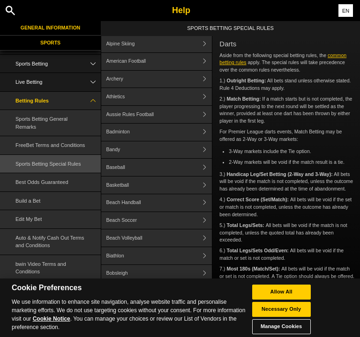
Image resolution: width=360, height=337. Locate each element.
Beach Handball (159, 203)
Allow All (281, 297)
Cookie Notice (51, 325)
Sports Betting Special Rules (48, 164)
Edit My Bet (28, 219)
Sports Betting (58, 64)
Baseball (159, 167)
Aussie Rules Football (159, 114)
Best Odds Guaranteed (41, 182)
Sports (50, 42)
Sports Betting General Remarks (41, 123)
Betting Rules (58, 101)
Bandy (159, 150)
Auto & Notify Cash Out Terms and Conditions (49, 242)
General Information (50, 27)
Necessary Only (281, 315)
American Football (159, 61)
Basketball (159, 185)
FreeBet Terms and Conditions (50, 145)
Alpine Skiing (159, 43)
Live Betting (58, 82)
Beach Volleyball (159, 238)
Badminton (159, 132)
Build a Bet (27, 201)
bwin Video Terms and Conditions (40, 268)
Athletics (159, 96)
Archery (159, 79)
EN (345, 11)
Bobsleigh (159, 273)
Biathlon (159, 255)
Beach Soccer (159, 220)
